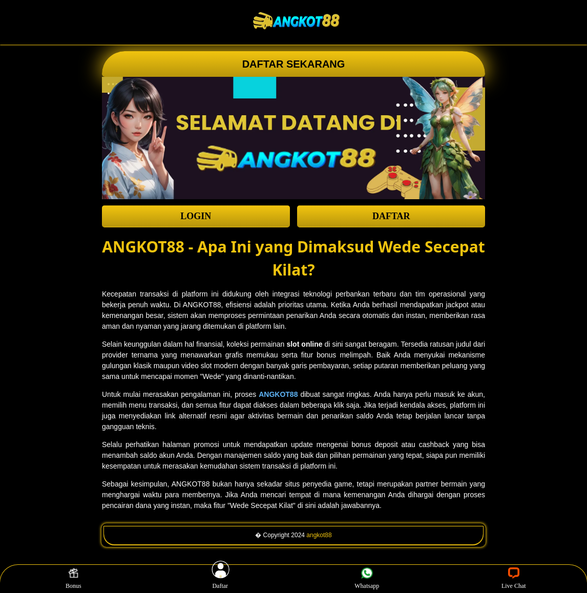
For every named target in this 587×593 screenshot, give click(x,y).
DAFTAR (391, 216)
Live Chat (513, 578)
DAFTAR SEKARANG (293, 64)
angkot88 (318, 535)
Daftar (220, 578)
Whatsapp (366, 578)
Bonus (73, 578)
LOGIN (195, 216)
